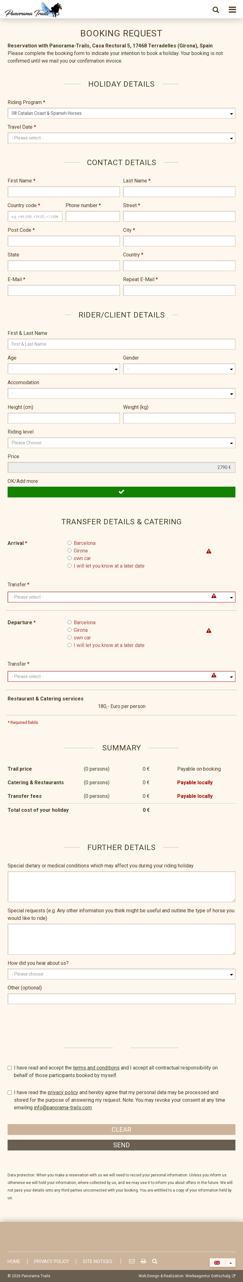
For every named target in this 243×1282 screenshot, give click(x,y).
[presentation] (56, 1021)
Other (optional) (25, 988)
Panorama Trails (36, 1276)
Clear (121, 1129)
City (129, 230)
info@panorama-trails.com (63, 1108)
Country (133, 255)
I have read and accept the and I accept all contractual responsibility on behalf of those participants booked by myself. (121, 1071)
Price (13, 456)
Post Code (21, 230)
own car (82, 558)
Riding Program (26, 102)
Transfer (18, 585)
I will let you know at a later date (109, 566)
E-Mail (16, 279)
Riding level (21, 432)
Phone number (83, 205)
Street (131, 205)
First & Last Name (27, 333)
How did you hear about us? (38, 963)
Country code (24, 205)
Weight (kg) (135, 407)
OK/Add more (23, 481)
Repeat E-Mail (140, 279)
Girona (81, 551)
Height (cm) (20, 407)
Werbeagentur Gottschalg (207, 1276)
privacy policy (63, 1092)
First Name (21, 181)
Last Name (137, 181)
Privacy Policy (51, 1261)
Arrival (17, 543)
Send (121, 1145)
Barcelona (85, 543)
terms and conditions (96, 1068)
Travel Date (22, 127)
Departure (22, 622)
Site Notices (97, 1261)
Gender (131, 358)
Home (14, 1261)
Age (12, 358)
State (13, 255)
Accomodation (23, 382)
